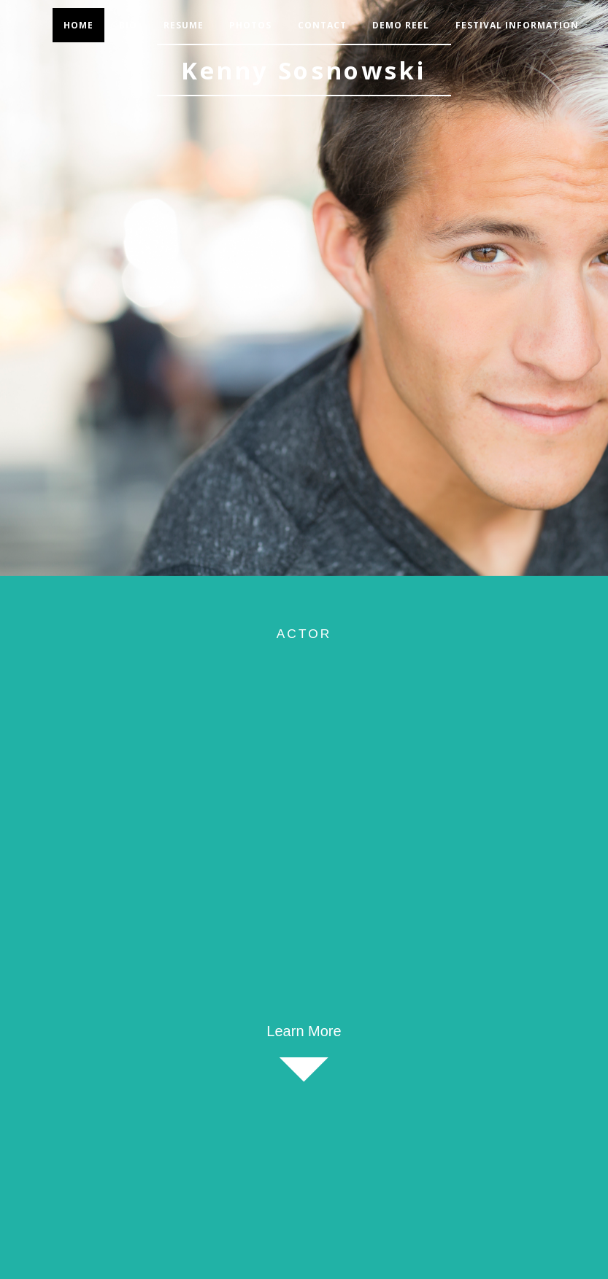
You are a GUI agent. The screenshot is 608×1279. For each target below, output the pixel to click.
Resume (183, 25)
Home (78, 25)
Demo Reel (400, 25)
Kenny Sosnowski (304, 70)
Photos (250, 25)
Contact (322, 25)
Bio (128, 25)
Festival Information (517, 25)
